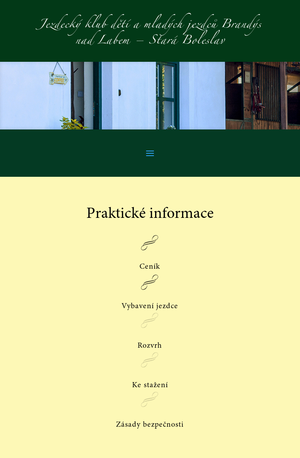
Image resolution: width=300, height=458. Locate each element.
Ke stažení (150, 385)
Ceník (149, 267)
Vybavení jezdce (149, 306)
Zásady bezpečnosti (150, 425)
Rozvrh (150, 346)
